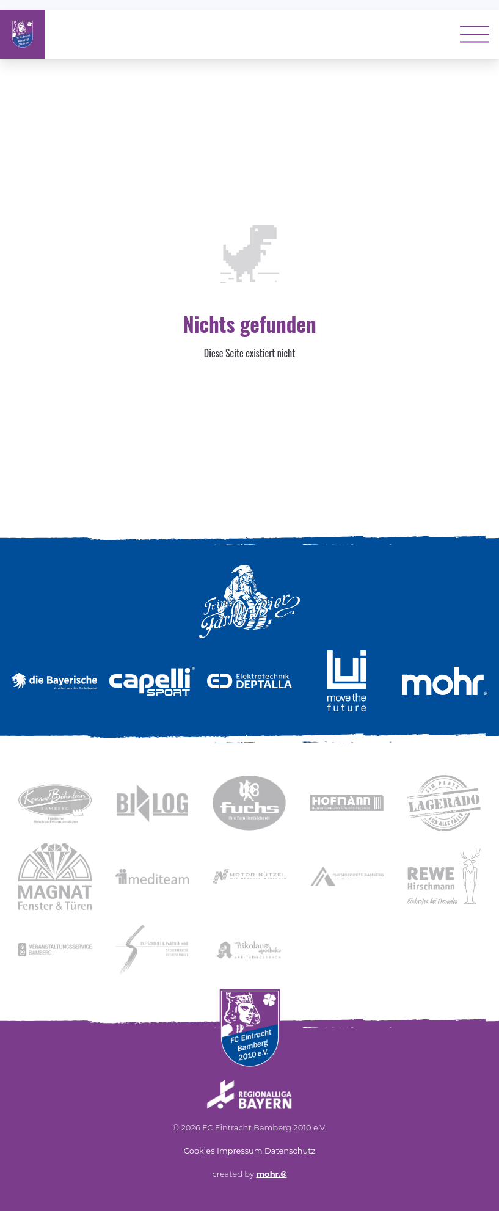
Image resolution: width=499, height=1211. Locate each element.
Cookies (199, 1150)
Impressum (240, 1150)
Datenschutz (289, 1150)
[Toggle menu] (474, 34)
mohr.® (271, 1174)
